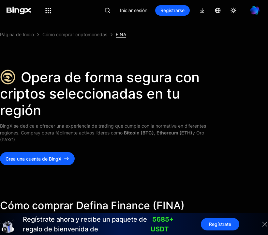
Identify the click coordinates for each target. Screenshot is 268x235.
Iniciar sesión (133, 10)
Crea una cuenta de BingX (37, 159)
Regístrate (220, 224)
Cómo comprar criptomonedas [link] (74, 34)
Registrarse (172, 10)
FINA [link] (121, 34)
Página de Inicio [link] (17, 34)
